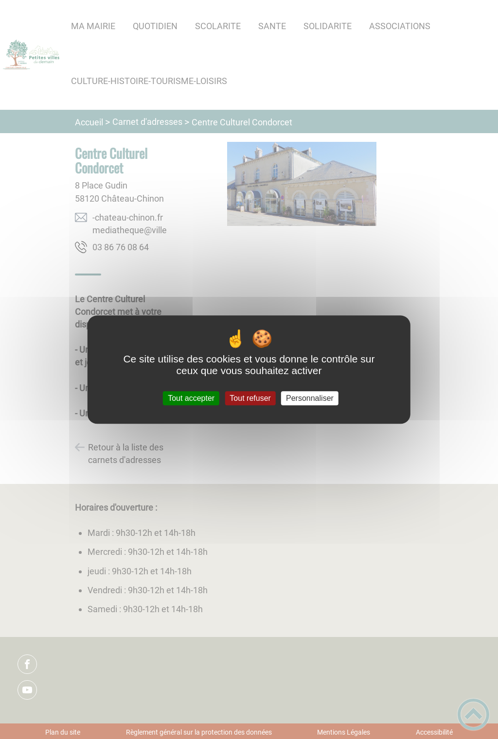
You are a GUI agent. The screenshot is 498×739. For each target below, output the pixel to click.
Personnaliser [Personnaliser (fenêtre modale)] (310, 398)
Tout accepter (191, 398)
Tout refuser (250, 398)
